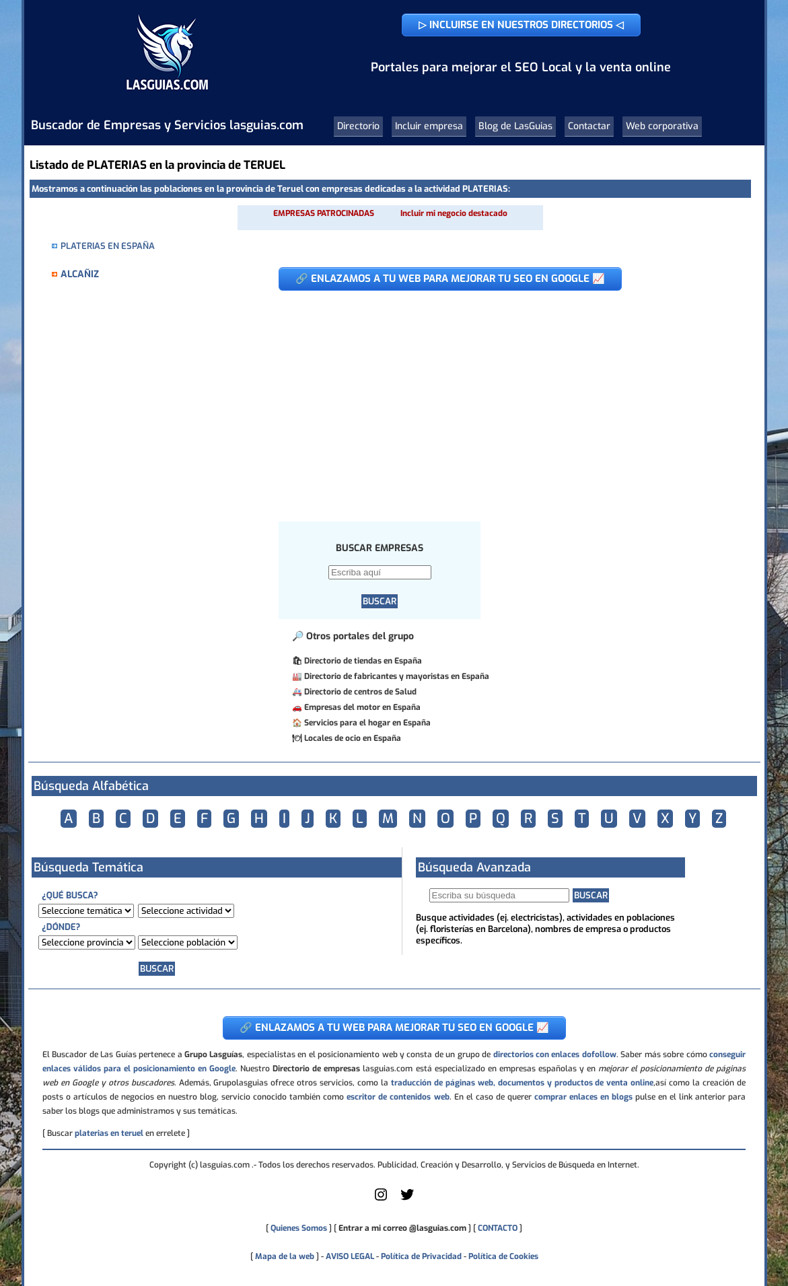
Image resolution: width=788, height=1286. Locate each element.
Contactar (589, 126)
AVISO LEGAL (350, 1256)
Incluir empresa (429, 126)
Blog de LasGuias (515, 126)
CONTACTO (497, 1228)
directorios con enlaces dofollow (554, 1054)
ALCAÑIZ (80, 274)
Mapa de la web (283, 1256)
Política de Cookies (503, 1256)
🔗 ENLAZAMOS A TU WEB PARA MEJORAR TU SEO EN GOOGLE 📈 (450, 278)
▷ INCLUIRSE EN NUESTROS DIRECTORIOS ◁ (521, 25)
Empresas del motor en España (362, 707)
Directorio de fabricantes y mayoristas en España (396, 676)
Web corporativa (662, 126)
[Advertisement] (504, 399)
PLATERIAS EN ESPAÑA (108, 246)
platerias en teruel (109, 1133)
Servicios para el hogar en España (367, 722)
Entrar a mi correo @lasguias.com (402, 1228)
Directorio (358, 126)
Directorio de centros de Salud (360, 691)
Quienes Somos (299, 1228)
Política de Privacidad (421, 1256)
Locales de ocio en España (352, 738)
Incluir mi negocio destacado (453, 213)
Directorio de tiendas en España (363, 660)
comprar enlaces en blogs (583, 1097)
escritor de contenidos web (398, 1097)
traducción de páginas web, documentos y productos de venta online (522, 1082)
